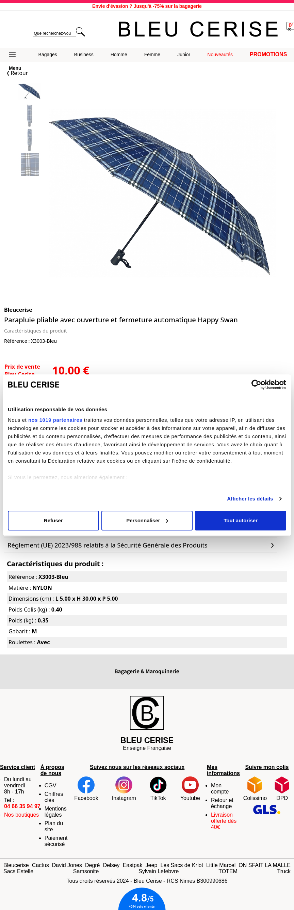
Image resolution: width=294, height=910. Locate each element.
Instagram (124, 788)
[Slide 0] (29, 92)
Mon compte (220, 789)
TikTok (158, 788)
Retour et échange (222, 803)
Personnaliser (147, 520)
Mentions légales (56, 812)
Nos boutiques (21, 815)
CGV (50, 785)
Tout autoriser (241, 520)
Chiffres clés (54, 797)
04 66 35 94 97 (22, 806)
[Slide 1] (29, 116)
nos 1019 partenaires (55, 420)
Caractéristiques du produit (35, 330)
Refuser (53, 520)
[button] (15, 55)
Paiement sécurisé (56, 841)
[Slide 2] (29, 141)
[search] (54, 33)
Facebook (86, 788)
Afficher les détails (250, 499)
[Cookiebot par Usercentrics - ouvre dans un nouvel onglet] (256, 385)
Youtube (190, 788)
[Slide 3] (29, 165)
